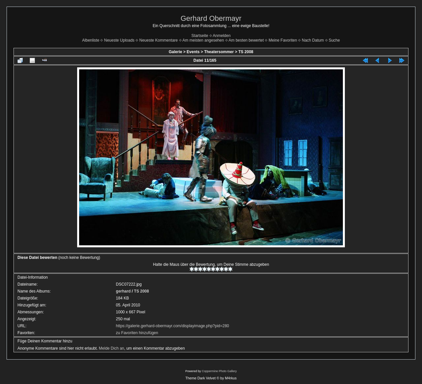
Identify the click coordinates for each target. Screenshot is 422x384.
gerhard (123, 291)
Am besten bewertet (246, 40)
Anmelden (221, 35)
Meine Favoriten (283, 40)
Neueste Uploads (119, 40)
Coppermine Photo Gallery (219, 371)
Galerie (175, 52)
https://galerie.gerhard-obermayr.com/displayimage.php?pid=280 (172, 326)
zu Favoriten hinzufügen (137, 333)
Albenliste (90, 40)
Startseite (200, 35)
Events (193, 52)
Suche (334, 40)
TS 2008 (245, 52)
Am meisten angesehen (203, 40)
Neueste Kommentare (158, 40)
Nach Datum (313, 40)
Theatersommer (219, 52)
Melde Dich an (111, 348)
